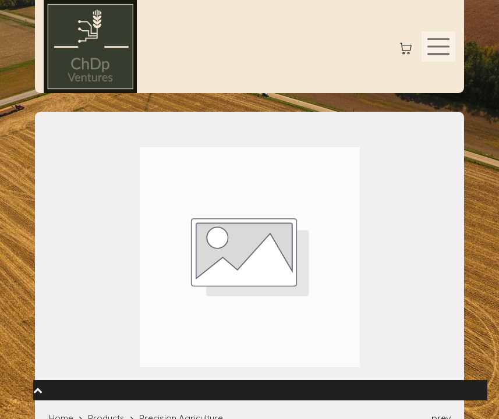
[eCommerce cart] (406, 46)
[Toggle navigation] (438, 46)
